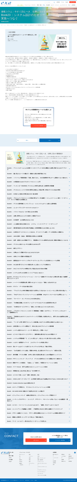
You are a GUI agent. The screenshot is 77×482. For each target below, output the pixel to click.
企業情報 (73, 5)
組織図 (62, 459)
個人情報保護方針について (5, 480)
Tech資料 (48, 5)
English (66, 2)
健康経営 (70, 456)
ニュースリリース (63, 5)
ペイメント (31, 456)
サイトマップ (22, 480)
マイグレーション (41, 461)
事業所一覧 (63, 461)
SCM (38, 456)
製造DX (20, 459)
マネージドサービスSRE (42, 475)
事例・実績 (39, 5)
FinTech (20, 461)
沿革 (53, 464)
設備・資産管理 (40, 459)
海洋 (29, 461)
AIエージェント (22, 454)
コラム (43, 5)
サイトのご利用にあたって (14, 480)
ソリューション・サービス (30, 5)
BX (19, 456)
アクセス (62, 2)
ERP (38, 454)
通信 (29, 459)
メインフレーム (40, 473)
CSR (69, 454)
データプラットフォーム (42, 469)
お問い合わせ (72, 2)
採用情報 (58, 2)
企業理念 (54, 462)
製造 (29, 454)
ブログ (69, 5)
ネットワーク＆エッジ (41, 471)
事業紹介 (63, 454)
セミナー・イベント (55, 5)
